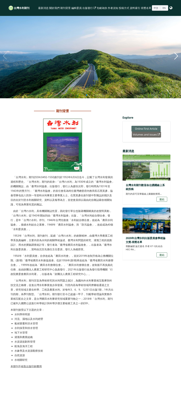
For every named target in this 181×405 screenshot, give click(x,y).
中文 (156, 7)
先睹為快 (102, 8)
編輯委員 (76, 8)
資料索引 (135, 8)
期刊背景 (65, 8)
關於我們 (54, 8)
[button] (176, 56)
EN (164, 7)
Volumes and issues (146, 134)
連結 (161, 199)
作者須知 (113, 8)
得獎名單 (146, 8)
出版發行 (89, 8)
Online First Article (146, 129)
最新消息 (43, 8)
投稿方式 (124, 8)
